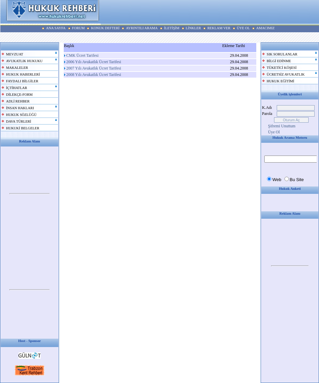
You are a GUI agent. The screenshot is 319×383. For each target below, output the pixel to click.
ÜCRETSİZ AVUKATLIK (286, 74)
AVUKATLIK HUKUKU (24, 61)
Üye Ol (274, 132)
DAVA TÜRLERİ (18, 121)
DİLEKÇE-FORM (19, 94)
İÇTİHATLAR (16, 88)
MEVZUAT (14, 54)
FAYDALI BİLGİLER (22, 81)
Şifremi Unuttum (282, 126)
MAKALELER (17, 68)
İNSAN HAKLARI (20, 108)
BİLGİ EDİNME (279, 61)
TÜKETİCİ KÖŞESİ (282, 68)
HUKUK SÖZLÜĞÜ (21, 115)
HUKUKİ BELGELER (22, 128)
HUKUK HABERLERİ (23, 74)
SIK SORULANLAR (282, 54)
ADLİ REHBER (18, 101)
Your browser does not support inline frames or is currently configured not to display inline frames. (29, 194)
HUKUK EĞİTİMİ (280, 81)
